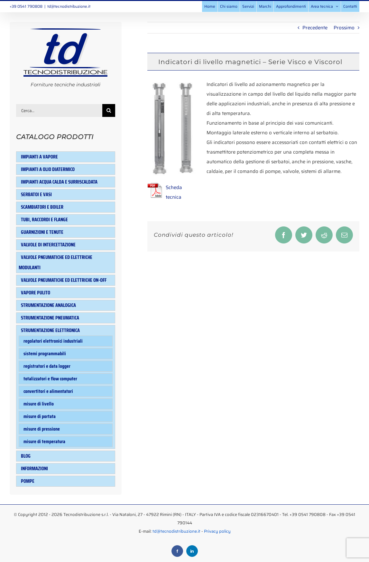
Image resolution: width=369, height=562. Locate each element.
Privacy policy (217, 524)
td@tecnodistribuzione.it (68, 6)
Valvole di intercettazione (48, 245)
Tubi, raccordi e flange (44, 219)
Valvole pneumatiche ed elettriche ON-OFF (63, 280)
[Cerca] (108, 110)
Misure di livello (38, 404)
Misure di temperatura (44, 441)
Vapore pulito (35, 293)
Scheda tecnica (174, 192)
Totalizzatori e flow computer (50, 379)
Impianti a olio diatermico (48, 169)
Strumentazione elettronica (50, 330)
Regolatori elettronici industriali (53, 341)
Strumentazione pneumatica (50, 318)
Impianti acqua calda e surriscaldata (59, 182)
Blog (26, 456)
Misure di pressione (41, 429)
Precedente (314, 28)
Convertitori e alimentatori (48, 391)
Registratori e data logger (46, 366)
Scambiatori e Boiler (42, 207)
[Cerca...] (59, 110)
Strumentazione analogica (48, 305)
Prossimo (344, 28)
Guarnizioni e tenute (42, 232)
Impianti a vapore (39, 157)
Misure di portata (39, 416)
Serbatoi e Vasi (36, 194)
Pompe (27, 481)
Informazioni (34, 468)
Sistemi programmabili (44, 353)
